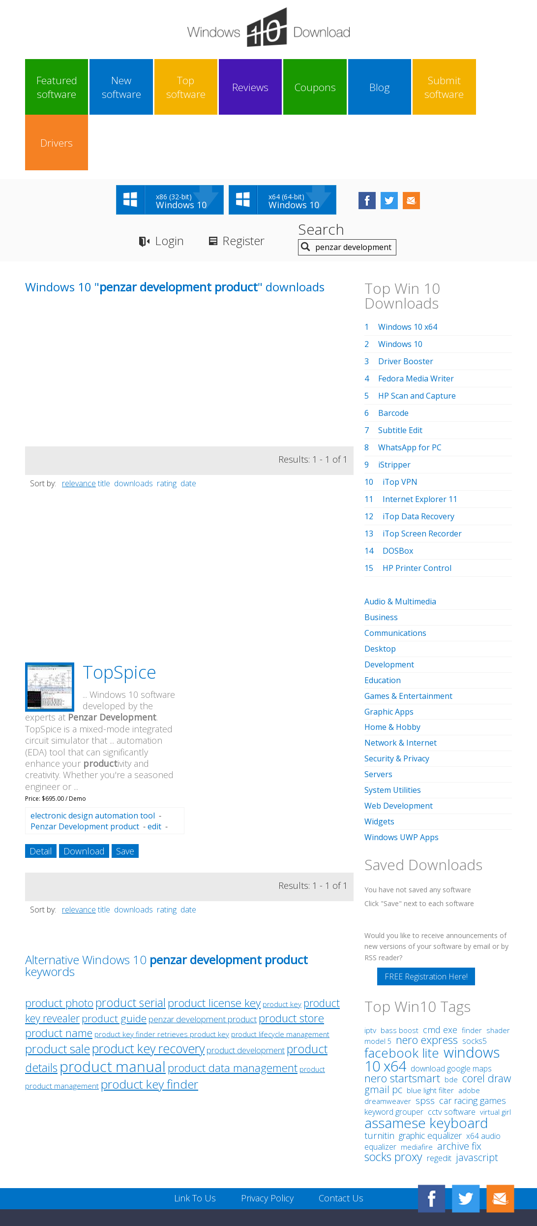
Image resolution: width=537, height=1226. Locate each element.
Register (243, 185)
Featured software (54, 87)
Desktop (380, 591)
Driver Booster (405, 305)
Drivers (481, 87)
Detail (41, 795)
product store (291, 962)
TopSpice (119, 616)
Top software (176, 87)
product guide (114, 963)
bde (451, 1016)
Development (389, 606)
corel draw (486, 1015)
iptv (370, 967)
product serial (130, 947)
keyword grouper (393, 1048)
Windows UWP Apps (401, 774)
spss (425, 1037)
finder (472, 967)
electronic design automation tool (92, 759)
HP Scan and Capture (417, 340)
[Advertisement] (99, 321)
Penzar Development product (84, 770)
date (188, 427)
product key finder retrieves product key (161, 978)
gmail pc (383, 1026)
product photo (59, 947)
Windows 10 (400, 288)
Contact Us (341, 1135)
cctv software (452, 1048)
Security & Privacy (396, 698)
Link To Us (195, 1135)
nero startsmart (402, 1015)
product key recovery (148, 992)
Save (125, 795)
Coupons (298, 87)
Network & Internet (400, 683)
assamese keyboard (426, 1059)
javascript (477, 1094)
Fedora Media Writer (416, 322)
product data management (233, 1012)
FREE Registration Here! (426, 913)
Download (84, 795)
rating (167, 427)
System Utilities (392, 728)
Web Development (398, 744)
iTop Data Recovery (419, 460)
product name (58, 977)
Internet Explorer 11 (420, 443)
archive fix (459, 1083)
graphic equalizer (430, 1072)
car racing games (472, 1037)
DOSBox (398, 495)
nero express (427, 976)
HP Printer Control (417, 512)
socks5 (474, 978)
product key (282, 948)
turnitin (379, 1072)
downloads (133, 427)
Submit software (420, 87)
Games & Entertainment (408, 637)
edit (154, 770)
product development (246, 994)
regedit (439, 1095)
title (104, 427)
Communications (395, 576)
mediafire (417, 1084)
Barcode (393, 357)
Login (169, 185)
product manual (113, 1010)
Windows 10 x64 (407, 271)
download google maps (451, 1005)
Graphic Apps (389, 652)
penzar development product (203, 963)
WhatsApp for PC (410, 391)
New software (115, 87)
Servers (378, 713)
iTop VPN (400, 426)
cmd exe (440, 967)
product (312, 1013)
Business (381, 561)
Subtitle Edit (400, 374)
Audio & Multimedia (400, 545)
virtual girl (495, 1049)
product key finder (149, 1028)
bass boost (399, 967)
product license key (214, 947)
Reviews (237, 87)
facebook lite (401, 990)
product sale (57, 993)
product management (62, 1030)
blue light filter (430, 1027)
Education (382, 622)
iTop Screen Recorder (422, 477)
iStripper (394, 409)
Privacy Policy (267, 1135)
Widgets (379, 759)
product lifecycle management (280, 978)
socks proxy (393, 1093)
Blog (359, 87)
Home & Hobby (392, 667)
